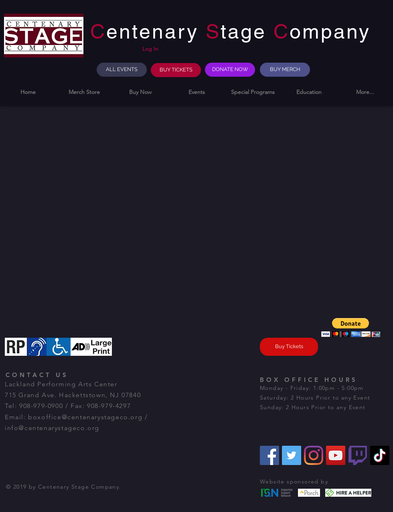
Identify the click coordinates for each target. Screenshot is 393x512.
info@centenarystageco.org (52, 428)
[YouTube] (335, 455)
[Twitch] (357, 455)
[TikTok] (379, 455)
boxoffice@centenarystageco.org (85, 417)
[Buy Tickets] (289, 347)
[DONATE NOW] (230, 70)
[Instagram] (313, 455)
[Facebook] (269, 455)
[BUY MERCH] (285, 70)
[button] (140, 92)
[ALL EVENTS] (122, 70)
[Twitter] (291, 455)
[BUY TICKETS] (176, 70)
